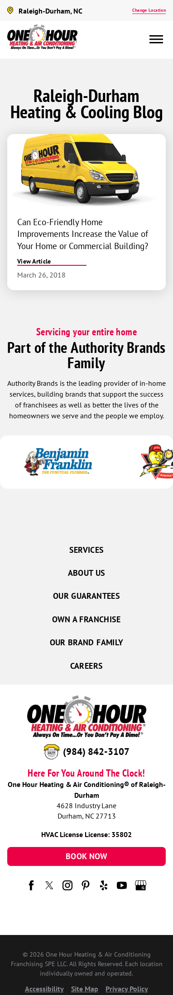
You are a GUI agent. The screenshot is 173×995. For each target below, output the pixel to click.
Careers (86, 666)
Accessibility (44, 988)
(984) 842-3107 (96, 751)
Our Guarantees (86, 596)
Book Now (86, 856)
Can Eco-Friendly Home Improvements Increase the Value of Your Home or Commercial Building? (82, 234)
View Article (34, 261)
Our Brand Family (87, 642)
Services (86, 550)
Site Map (84, 988)
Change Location (149, 10)
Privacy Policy (127, 988)
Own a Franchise (86, 619)
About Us (87, 573)
